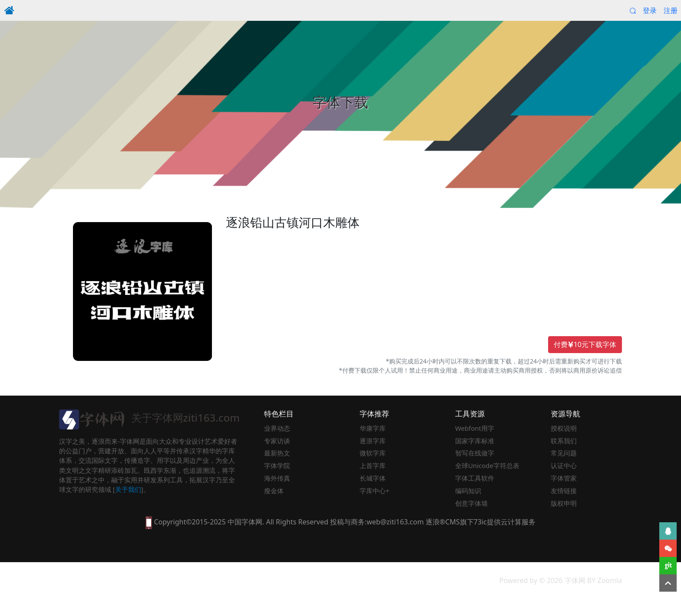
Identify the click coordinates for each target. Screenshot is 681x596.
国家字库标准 (474, 440)
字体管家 (564, 478)
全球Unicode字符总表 (487, 465)
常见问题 (564, 453)
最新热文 (277, 453)
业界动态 (277, 428)
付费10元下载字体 (585, 345)
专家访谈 (277, 440)
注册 (671, 10)
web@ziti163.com (395, 522)
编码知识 (468, 490)
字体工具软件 (474, 478)
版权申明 (564, 503)
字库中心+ (375, 490)
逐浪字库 (373, 440)
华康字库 (373, 428)
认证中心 (564, 465)
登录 (650, 10)
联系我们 (564, 440)
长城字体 (373, 478)
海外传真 (277, 478)
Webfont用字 (474, 428)
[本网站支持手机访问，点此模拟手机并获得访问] (148, 522)
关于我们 (128, 489)
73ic (480, 522)
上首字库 (373, 465)
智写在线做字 (474, 453)
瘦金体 (274, 490)
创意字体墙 (471, 503)
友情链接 (564, 490)
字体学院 (277, 465)
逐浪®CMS (443, 522)
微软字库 (373, 453)
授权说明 (564, 428)
